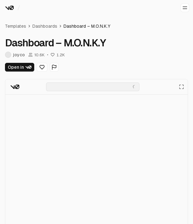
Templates (15, 26)
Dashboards (44, 26)
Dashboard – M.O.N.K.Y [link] (87, 26)
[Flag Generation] (54, 67)
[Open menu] (185, 7)
